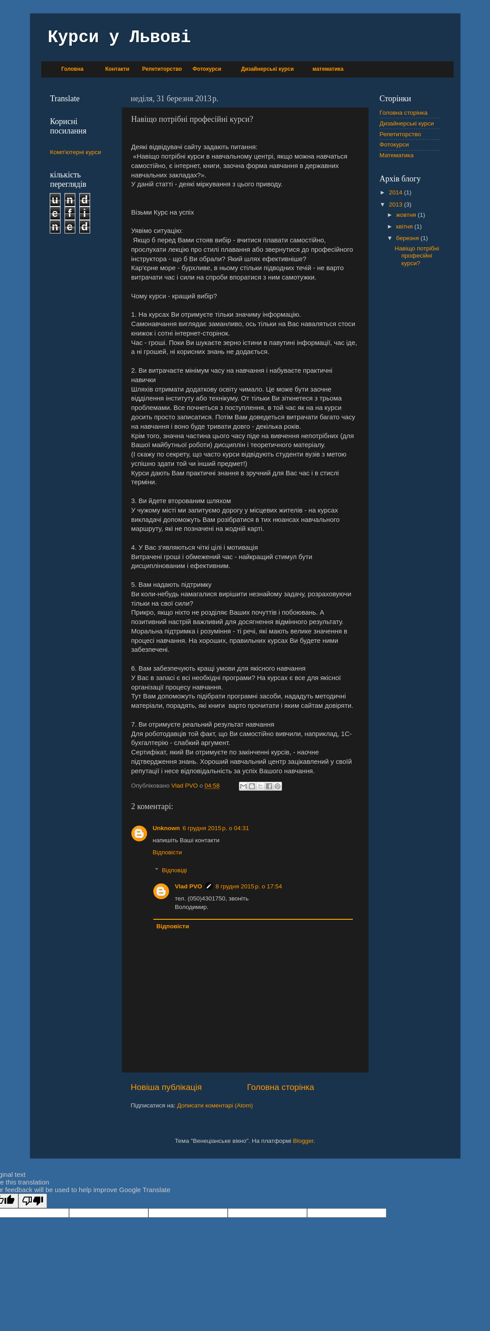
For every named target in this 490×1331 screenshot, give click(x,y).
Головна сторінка (280, 1087)
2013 (396, 204)
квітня (405, 226)
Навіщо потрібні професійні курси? (417, 255)
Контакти (117, 69)
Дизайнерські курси (267, 69)
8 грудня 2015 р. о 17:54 (249, 886)
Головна (72, 69)
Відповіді (174, 870)
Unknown (166, 828)
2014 (396, 192)
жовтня (407, 214)
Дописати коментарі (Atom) (215, 1105)
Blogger (303, 1140)
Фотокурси (206, 69)
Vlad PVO (188, 886)
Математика (397, 155)
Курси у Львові (119, 37)
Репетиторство (162, 69)
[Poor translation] (32, 1200)
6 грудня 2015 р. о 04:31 (215, 828)
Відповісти (167, 852)
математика (327, 69)
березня (408, 238)
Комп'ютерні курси (75, 152)
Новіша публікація (166, 1087)
